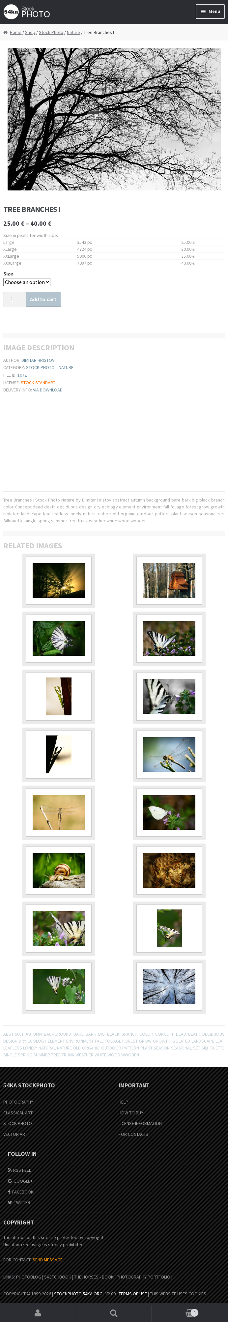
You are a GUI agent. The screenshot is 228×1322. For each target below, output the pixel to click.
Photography (18, 1102)
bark (91, 1034)
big (101, 1034)
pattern (130, 1048)
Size (8, 273)
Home (15, 32)
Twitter (22, 1202)
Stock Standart (38, 383)
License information (140, 1123)
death (194, 1034)
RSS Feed (22, 1170)
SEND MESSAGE (48, 1260)
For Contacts (133, 1134)
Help (123, 1102)
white (100, 1055)
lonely (30, 1048)
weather (84, 1055)
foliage (113, 1041)
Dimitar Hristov (37, 360)
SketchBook (57, 1277)
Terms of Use (133, 1294)
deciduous (213, 1034)
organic (91, 1048)
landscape (202, 1041)
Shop (30, 32)
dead (181, 1034)
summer (41, 1055)
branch (129, 1034)
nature (64, 1048)
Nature (73, 32)
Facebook (23, 1192)
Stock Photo (51, 32)
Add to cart (43, 299)
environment (80, 1041)
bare (78, 1034)
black (113, 1034)
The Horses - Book (94, 1277)
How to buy (131, 1113)
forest (130, 1041)
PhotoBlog (28, 1277)
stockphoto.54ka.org (78, 1294)
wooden (130, 1055)
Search (114, 1313)
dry (22, 1041)
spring (25, 1055)
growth (161, 1041)
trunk (68, 1055)
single (10, 1055)
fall (99, 1041)
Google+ (23, 1181)
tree (56, 1055)
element (56, 1041)
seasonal (181, 1048)
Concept (164, 1034)
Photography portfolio (143, 1277)
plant (146, 1048)
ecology (37, 1041)
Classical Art (18, 1113)
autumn (34, 1034)
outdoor (111, 1048)
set (196, 1048)
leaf (220, 1041)
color (146, 1034)
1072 (22, 375)
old (77, 1048)
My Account (38, 1313)
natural (47, 1048)
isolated (181, 1041)
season (162, 1048)
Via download (48, 390)
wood (113, 1055)
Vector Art (15, 1134)
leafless (12, 1048)
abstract (13, 1034)
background (57, 1034)
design (10, 1041)
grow (145, 1041)
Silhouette (213, 1048)
